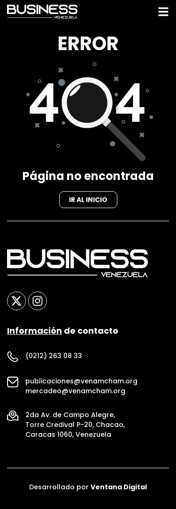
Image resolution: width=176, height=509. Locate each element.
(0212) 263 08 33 (53, 358)
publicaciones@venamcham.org (81, 384)
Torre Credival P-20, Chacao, (75, 427)
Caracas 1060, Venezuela (68, 437)
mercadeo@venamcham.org (75, 393)
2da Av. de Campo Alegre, (70, 417)
